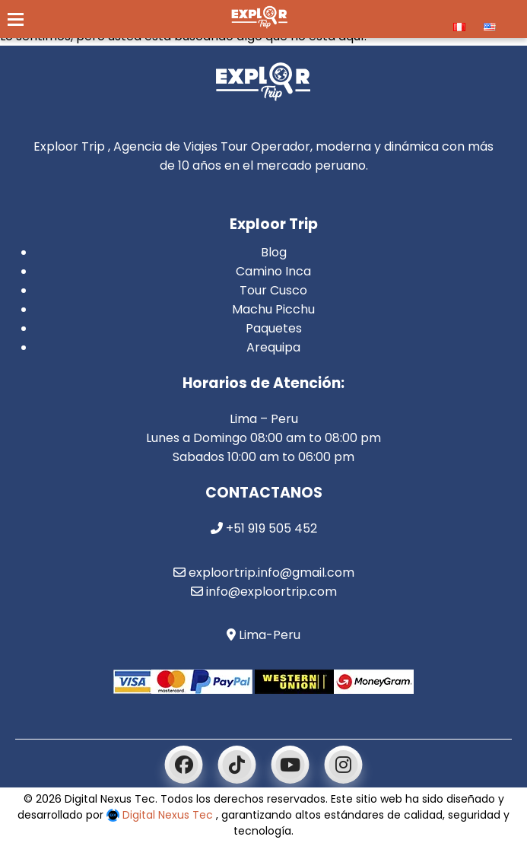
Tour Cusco (273, 290)
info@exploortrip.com (264, 591)
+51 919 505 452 (264, 528)
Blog (274, 252)
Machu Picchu (273, 309)
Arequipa (273, 347)
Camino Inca (273, 271)
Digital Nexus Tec (161, 814)
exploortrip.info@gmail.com (263, 572)
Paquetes (274, 328)
